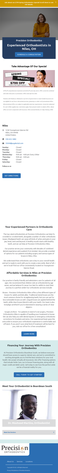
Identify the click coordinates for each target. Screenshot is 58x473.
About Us (10, 461)
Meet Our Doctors (10, 432)
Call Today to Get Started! (29, 375)
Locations (29, 461)
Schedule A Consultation (29, 54)
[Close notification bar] (56, 2)
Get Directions (11, 176)
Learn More (29, 334)
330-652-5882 (10, 139)
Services (20, 461)
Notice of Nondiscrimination (22, 470)
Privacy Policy (10, 470)
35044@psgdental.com (14, 143)
